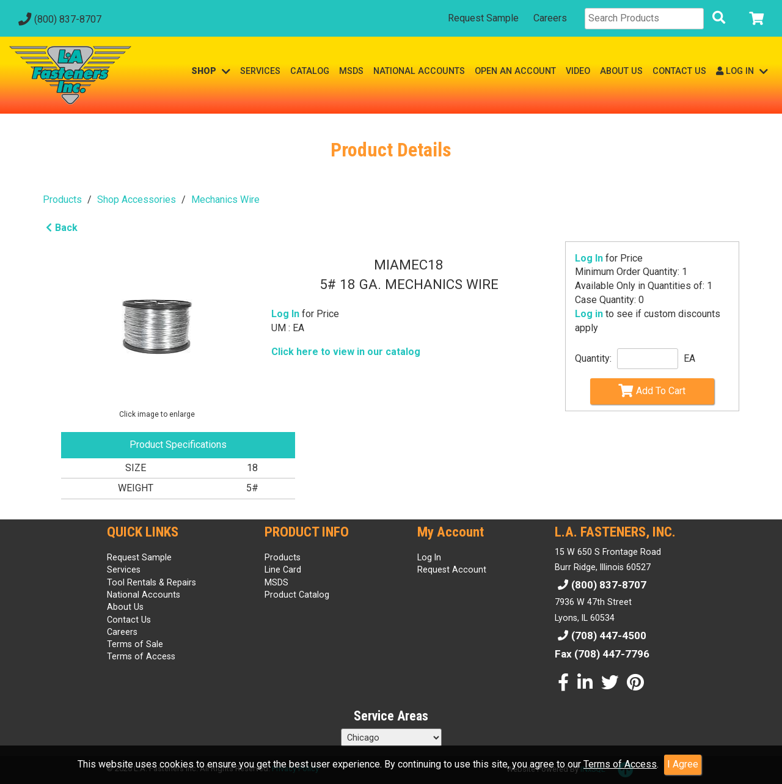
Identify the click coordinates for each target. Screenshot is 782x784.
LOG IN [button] (742, 71)
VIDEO (578, 71)
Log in (589, 314)
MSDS (351, 71)
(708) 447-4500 (600, 635)
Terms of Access (620, 764)
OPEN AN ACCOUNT (515, 71)
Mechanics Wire (225, 199)
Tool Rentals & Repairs (151, 582)
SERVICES (260, 71)
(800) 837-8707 (58, 19)
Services (124, 569)
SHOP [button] (210, 71)
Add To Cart (651, 390)
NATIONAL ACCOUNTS (419, 71)
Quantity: (593, 358)
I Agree (682, 764)
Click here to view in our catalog (345, 351)
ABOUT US (621, 71)
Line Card (283, 569)
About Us (125, 607)
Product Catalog (297, 594)
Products (62, 199)
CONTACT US (679, 71)
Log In (589, 258)
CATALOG (309, 71)
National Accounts (143, 594)
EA (689, 358)
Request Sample (483, 18)
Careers (550, 18)
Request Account (451, 569)
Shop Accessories (136, 199)
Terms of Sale (135, 644)
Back (60, 227)
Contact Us (129, 620)
